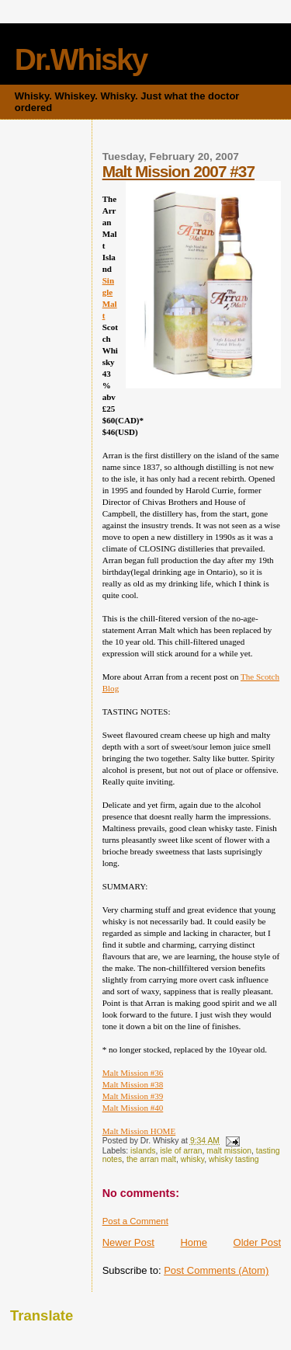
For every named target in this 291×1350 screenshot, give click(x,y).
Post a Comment (135, 1221)
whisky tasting (234, 1159)
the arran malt (151, 1159)
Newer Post (128, 1242)
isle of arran (181, 1150)
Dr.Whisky (81, 59)
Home (193, 1242)
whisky (192, 1159)
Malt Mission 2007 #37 (178, 171)
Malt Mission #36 (133, 1072)
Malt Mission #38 (133, 1084)
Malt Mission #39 (133, 1096)
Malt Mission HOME (139, 1131)
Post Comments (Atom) (216, 1270)
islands (142, 1150)
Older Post (257, 1242)
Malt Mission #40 (133, 1107)
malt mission (228, 1150)
